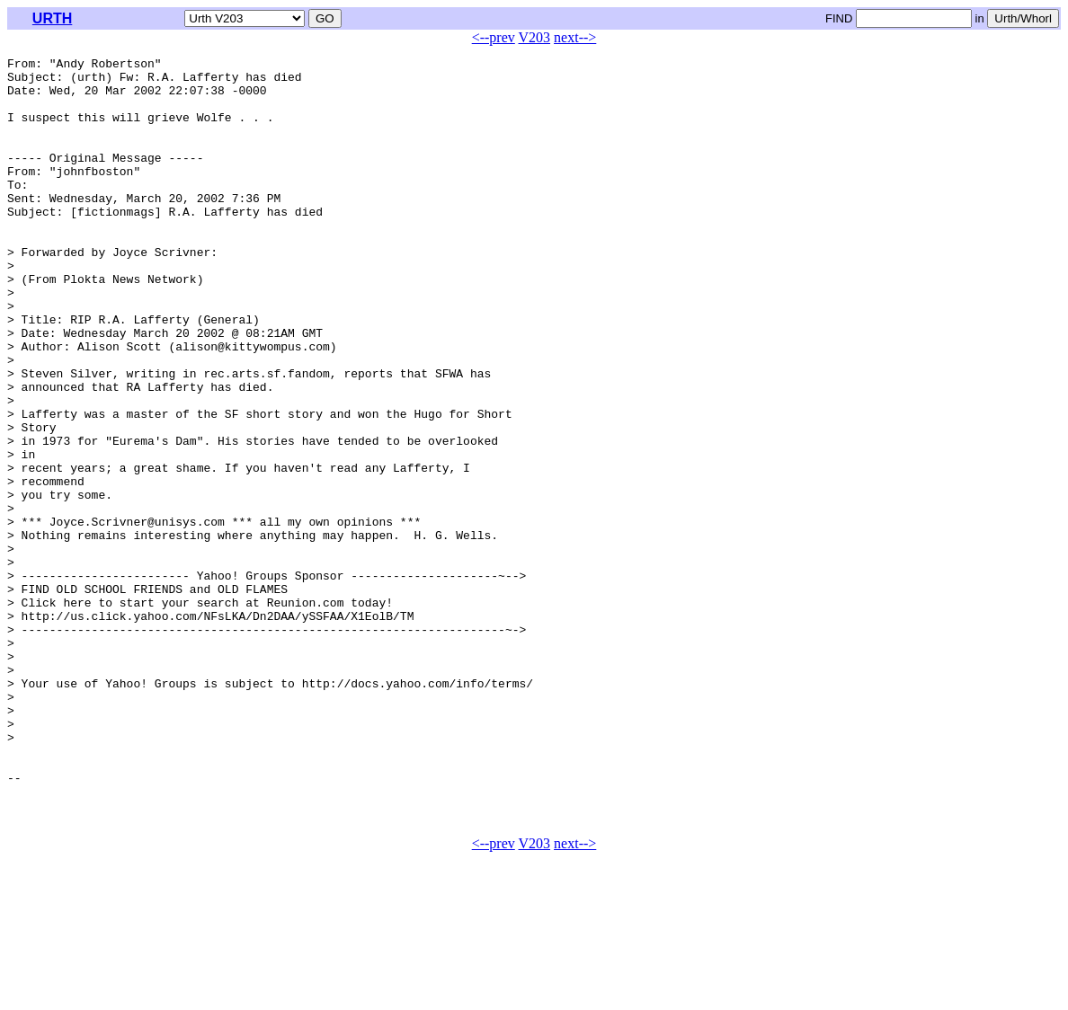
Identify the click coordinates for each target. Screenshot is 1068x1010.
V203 (535, 37)
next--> (575, 37)
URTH (52, 18)
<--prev (493, 37)
